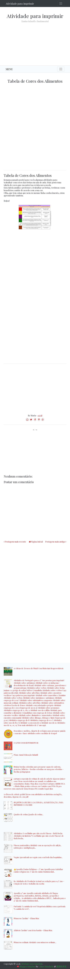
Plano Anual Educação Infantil (26, 755)
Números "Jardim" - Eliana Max (26, 918)
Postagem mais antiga (55, 541)
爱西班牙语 (61, 966)
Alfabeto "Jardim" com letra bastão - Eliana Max (33, 930)
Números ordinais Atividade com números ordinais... (35, 942)
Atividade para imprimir (20, 3)
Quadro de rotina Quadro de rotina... (28, 814)
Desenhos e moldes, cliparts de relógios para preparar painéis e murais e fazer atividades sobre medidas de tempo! (39, 732)
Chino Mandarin (46, 966)
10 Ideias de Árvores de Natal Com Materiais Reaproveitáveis (38, 668)
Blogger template (27, 966)
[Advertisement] (35, 42)
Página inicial (37, 541)
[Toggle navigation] (60, 3)
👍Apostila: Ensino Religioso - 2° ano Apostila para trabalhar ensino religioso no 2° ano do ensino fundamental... (38, 870)
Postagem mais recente (15, 541)
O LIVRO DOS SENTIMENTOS (26, 743)
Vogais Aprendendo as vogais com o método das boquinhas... (38, 857)
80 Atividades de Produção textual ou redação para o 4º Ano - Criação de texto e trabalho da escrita (39, 882)
